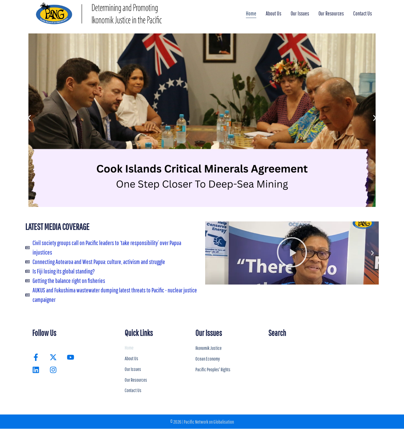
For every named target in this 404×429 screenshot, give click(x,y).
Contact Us (362, 13)
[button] (29, 118)
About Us (273, 13)
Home (251, 13)
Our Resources (331, 13)
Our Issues (300, 13)
